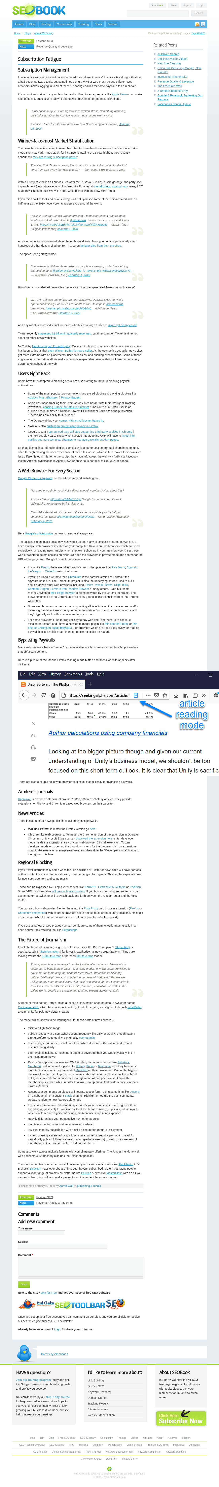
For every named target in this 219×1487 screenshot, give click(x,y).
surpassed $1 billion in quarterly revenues (64, 333)
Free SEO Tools (67, 1438)
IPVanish (135, 887)
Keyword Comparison (149, 1451)
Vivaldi (99, 584)
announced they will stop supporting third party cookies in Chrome (90, 431)
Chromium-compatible (32, 912)
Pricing (46, 24)
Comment (25, 1255)
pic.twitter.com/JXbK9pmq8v (89, 224)
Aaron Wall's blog (43, 33)
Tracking (83, 1444)
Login (201, 5)
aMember (82, 1070)
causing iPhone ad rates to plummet (66, 407)
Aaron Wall (66, 1185)
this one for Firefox (116, 623)
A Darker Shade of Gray (173, 90)
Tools (98, 24)
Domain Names (97, 1397)
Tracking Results (98, 1403)
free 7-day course (58, 1397)
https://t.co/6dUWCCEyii (66, 499)
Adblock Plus (36, 397)
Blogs (27, 33)
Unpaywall (24, 799)
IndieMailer (134, 1007)
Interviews (178, 1444)
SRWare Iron (59, 588)
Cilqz (117, 584)
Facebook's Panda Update (174, 104)
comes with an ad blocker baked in (81, 420)
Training (83, 24)
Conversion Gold (28, 1007)
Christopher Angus (91, 1458)
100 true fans (84, 956)
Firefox (45, 567)
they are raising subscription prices (55, 157)
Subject (23, 1241)
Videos (112, 24)
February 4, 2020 (42, 521)
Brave (108, 584)
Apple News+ (120, 94)
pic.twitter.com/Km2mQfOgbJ (75, 516)
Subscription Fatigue (39, 59)
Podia (90, 1066)
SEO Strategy (56, 1444)
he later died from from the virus (101, 245)
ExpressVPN (106, 887)
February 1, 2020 (79, 275)
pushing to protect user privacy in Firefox (72, 426)
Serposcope (69, 930)
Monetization (115, 1444)
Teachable (104, 1066)
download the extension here (94, 838)
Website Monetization (101, 1415)
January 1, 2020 (67, 229)
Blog (32, 24)
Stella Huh (111, 1458)
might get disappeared (122, 325)
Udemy (80, 1066)
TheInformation (49, 951)
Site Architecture (98, 1409)
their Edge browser (63, 592)
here (92, 829)
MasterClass (114, 1173)
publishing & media (89, 1185)
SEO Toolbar (40, 1451)
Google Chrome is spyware (35, 478)
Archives (172, 1438)
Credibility (98, 1444)
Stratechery (122, 947)
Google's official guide (39, 533)
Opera (89, 584)
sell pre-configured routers (68, 891)
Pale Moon (118, 567)
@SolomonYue (62, 270)
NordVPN (90, 887)
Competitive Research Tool (66, 1451)
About (173, 5)
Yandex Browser (78, 588)
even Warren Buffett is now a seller (70, 350)
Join (158, 5)
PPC (71, 1444)
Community (64, 24)
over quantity (87, 1037)
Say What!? (198, 33)
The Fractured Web (170, 86)
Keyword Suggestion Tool (119, 1451)
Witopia (121, 887)
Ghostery (52, 397)
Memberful (35, 1066)
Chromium (74, 577)
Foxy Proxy (91, 908)
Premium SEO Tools (157, 1444)
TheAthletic (126, 1164)
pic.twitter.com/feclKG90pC (74, 308)
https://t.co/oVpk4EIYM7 (55, 224)
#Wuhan (51, 308)
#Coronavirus (114, 304)
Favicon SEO (44, 41)
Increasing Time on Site (172, 76)
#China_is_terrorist (84, 270)
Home (19, 24)
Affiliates (147, 1438)
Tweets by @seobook (54, 1354)
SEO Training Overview (32, 1444)
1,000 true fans (51, 956)
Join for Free (49, 1292)
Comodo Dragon (38, 588)
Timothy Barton (130, 1458)
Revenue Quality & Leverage (54, 46)
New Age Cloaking (169, 63)
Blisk (125, 584)
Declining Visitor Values (172, 58)
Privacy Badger (70, 397)
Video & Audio (134, 1444)
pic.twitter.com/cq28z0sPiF (114, 270)
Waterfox (51, 571)
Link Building (96, 1380)
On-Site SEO (96, 1386)
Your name (25, 1228)
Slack (68, 1095)
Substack (123, 1062)
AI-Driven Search (168, 54)
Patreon (86, 1173)
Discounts (194, 1444)
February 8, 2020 (69, 312)
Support (188, 5)
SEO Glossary (88, 1438)
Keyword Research (100, 1392)
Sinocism (35, 1168)
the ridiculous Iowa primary (111, 186)
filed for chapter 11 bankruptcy (51, 346)
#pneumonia (78, 220)
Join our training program (33, 1379)
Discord (134, 1091)
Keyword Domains (176, 1451)
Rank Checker (93, 1451)
